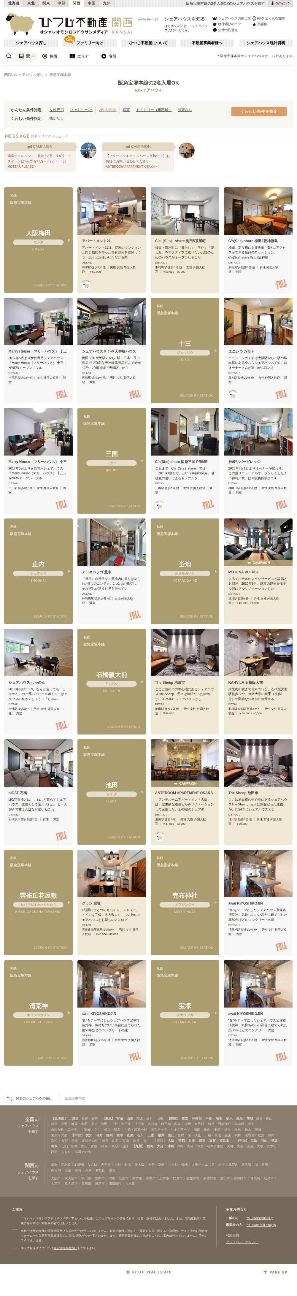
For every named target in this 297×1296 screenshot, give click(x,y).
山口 (64, 1146)
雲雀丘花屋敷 (38, 895)
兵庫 (191, 1140)
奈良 (202, 1140)
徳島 (274, 1140)
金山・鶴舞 (233, 1135)
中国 (91, 3)
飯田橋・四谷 (171, 1124)
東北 (31, 3)
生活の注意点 (225, 30)
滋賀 (212, 1140)
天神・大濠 (235, 1146)
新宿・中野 (59, 1124)
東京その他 (59, 1135)
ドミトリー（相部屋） (154, 110)
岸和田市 (240, 1178)
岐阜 (120, 1135)
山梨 (130, 1135)
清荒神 (38, 1005)
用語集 (259, 24)
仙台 (149, 1118)
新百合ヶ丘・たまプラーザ (170, 1129)
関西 (76, 3)
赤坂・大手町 (194, 1124)
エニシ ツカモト (241, 351)
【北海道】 (59, 1118)
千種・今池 (212, 1135)
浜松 (54, 1140)
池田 (111, 785)
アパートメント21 (96, 241)
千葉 (208, 1118)
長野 (99, 1135)
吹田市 (86, 1178)
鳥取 (54, 1146)
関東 (46, 3)
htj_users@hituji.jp (260, 1218)
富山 (171, 1135)
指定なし (185, 110)
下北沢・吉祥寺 (146, 1124)
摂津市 (100, 1183)
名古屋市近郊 (254, 1135)
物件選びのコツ (226, 24)
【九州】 (138, 1146)
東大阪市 (71, 1178)
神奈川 (197, 1118)
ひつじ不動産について (148, 43)
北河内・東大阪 (239, 1164)
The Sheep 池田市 (170, 682)
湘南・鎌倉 (202, 1129)
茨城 (250, 1118)
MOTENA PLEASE (243, 572)
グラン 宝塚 (91, 903)
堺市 (112, 1178)
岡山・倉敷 (89, 1146)
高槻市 (151, 1178)
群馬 (239, 1118)
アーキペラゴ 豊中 (96, 572)
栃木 (229, 1118)
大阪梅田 (38, 233)
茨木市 (164, 1178)
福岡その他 (82, 1152)
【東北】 (108, 1118)
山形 (130, 1118)
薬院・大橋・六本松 (262, 1146)
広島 (253, 1140)
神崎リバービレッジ (244, 462)
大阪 (171, 1140)
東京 (185, 1118)
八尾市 (130, 1183)
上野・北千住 (121, 1124)
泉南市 (86, 1183)
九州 (106, 3)
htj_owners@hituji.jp (261, 1225)
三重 (150, 1135)
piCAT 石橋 (18, 793)
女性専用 (57, 110)
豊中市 (100, 1178)
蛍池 (185, 564)
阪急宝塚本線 (60, 75)
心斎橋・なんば (85, 1164)
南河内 (56, 1170)
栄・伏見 (194, 1135)
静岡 (109, 1135)
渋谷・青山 (264, 1118)
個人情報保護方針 (65, 1248)
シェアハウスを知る (184, 18)
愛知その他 (90, 1140)
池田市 (225, 1178)
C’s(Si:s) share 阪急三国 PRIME (181, 462)
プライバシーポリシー (242, 1242)
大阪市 (56, 1178)
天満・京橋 (156, 1164)
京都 (181, 1140)
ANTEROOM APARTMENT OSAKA (184, 793)
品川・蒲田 (99, 1124)
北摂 (221, 1164)
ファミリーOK (81, 110)
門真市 (178, 1178)
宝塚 (185, 1005)
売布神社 (184, 895)
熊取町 (255, 1178)
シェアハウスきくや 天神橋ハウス (109, 351)
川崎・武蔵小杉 (135, 1129)
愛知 (89, 1135)
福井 (161, 1135)
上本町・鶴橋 (178, 1164)
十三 (185, 343)
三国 (111, 453)
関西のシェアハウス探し (23, 75)
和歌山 (224, 1140)
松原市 (269, 1178)
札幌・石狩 (90, 1118)
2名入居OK (107, 110)
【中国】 (242, 1140)
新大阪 (139, 1164)
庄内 (38, 564)
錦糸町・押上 (244, 1124)
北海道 (14, 3)
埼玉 (219, 1118)
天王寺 (106, 1164)
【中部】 (77, 1135)
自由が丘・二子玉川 (65, 1129)
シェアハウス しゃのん (27, 682)
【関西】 (159, 1140)
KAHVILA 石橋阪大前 (245, 682)
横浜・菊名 (112, 1129)
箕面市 (123, 1178)
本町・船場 (123, 1164)
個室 (126, 110)
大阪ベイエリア (203, 1164)
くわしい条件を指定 (259, 112)
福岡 (150, 1146)
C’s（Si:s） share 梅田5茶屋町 (180, 241)
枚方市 (137, 1178)
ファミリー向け (89, 43)
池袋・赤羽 (79, 1124)
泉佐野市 (209, 1178)
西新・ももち (61, 1152)
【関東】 (173, 1118)
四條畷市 (115, 1183)
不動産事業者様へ (207, 43)
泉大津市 (71, 1183)
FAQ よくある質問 (268, 18)
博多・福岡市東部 (210, 1146)
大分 (160, 1146)
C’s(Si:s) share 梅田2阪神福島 (253, 241)
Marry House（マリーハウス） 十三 (38, 351)
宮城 (119, 1118)
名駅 (180, 1135)
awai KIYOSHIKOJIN (245, 903)
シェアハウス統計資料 (266, 43)
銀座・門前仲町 (219, 1124)
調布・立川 (92, 1129)
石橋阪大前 (111, 674)
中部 (61, 3)
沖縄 (170, 1146)
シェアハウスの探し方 (231, 18)
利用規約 (232, 1235)
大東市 (56, 1183)
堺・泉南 (261, 1164)
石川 (140, 1135)
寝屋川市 (192, 1178)
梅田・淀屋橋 (61, 1164)
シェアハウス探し (31, 43)
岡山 (264, 1140)
